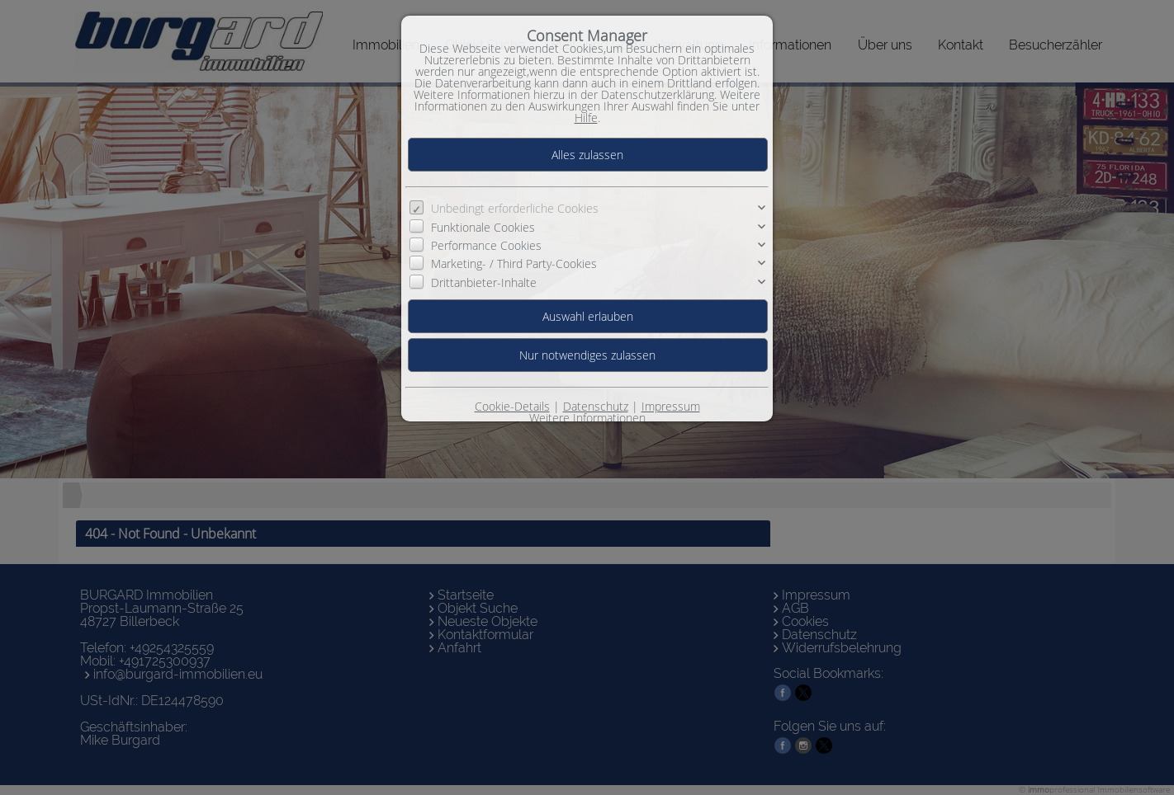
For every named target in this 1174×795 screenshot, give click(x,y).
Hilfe (586, 117)
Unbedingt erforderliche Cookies (515, 208)
